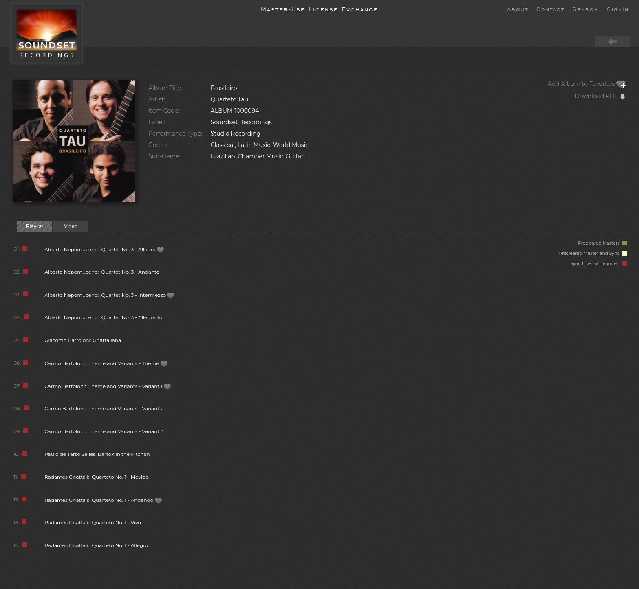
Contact (550, 8)
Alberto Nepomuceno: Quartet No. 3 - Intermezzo (109, 295)
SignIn (618, 8)
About (517, 8)
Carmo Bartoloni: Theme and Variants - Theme (106, 363)
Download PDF (600, 96)
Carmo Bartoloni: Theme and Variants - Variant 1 (107, 386)
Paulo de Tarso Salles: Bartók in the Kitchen (97, 454)
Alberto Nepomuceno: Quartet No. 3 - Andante (101, 272)
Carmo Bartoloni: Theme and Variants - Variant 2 (103, 408)
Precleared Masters (602, 243)
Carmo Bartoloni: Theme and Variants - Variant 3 (103, 431)
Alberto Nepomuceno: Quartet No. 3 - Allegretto (103, 317)
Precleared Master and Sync (593, 253)
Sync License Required (598, 263)
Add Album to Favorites (587, 84)
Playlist (34, 226)
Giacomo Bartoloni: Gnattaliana (82, 340)
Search (586, 8)
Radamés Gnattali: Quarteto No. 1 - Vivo (92, 522)
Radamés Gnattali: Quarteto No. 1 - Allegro (96, 545)
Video (70, 226)
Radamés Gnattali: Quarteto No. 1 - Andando (103, 500)
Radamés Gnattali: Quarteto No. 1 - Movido (96, 477)
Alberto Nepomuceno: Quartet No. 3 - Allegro (104, 249)
